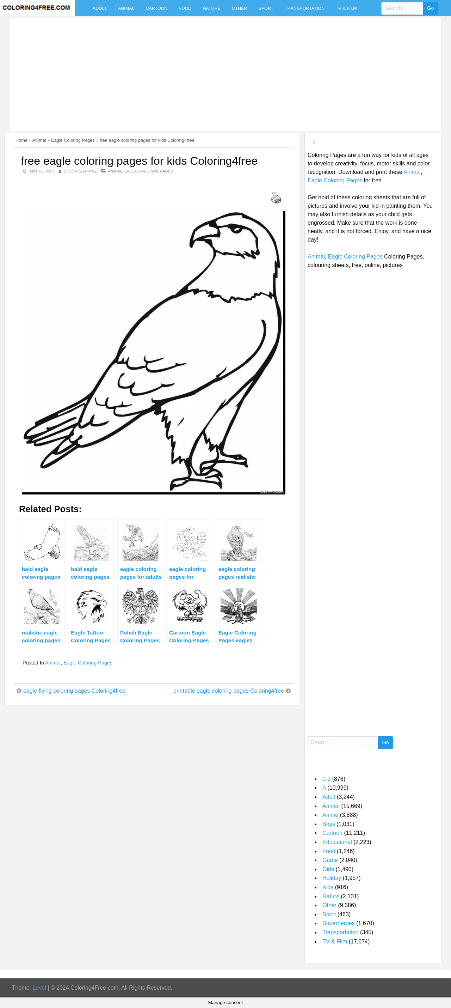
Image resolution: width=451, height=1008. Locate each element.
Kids (327, 887)
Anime (330, 815)
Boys (328, 824)
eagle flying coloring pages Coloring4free (74, 691)
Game (330, 860)
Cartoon (156, 8)
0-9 (326, 779)
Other (239, 8)
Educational (337, 842)
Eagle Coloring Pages (73, 140)
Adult (100, 8)
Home (21, 140)
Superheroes (338, 923)
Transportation (305, 8)
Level (39, 988)
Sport (265, 8)
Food (185, 8)
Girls (328, 869)
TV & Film (346, 8)
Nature (211, 8)
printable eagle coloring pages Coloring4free (228, 691)
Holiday (331, 878)
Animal (126, 8)
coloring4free (80, 171)
